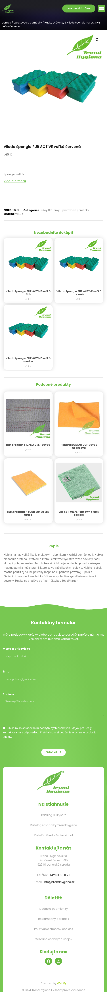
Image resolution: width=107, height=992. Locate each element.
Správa (8, 694)
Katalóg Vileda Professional (53, 835)
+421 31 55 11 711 (59, 875)
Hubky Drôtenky (54, 22)
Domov (6, 22)
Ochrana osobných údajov (53, 939)
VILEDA (19, 214)
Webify (61, 983)
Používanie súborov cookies (53, 929)
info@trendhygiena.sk (59, 882)
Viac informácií (15, 181)
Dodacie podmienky (53, 909)
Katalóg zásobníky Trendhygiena (53, 825)
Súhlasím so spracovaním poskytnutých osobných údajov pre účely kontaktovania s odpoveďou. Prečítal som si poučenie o (50, 732)
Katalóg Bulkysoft (53, 815)
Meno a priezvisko (16, 649)
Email (7, 672)
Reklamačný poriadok (53, 919)
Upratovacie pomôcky (28, 22)
